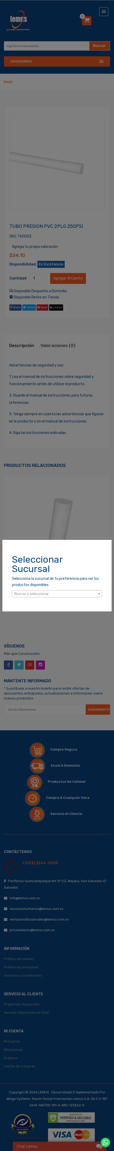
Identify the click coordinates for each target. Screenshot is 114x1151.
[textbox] (57, 594)
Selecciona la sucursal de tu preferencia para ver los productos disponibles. (55, 581)
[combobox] (57, 593)
